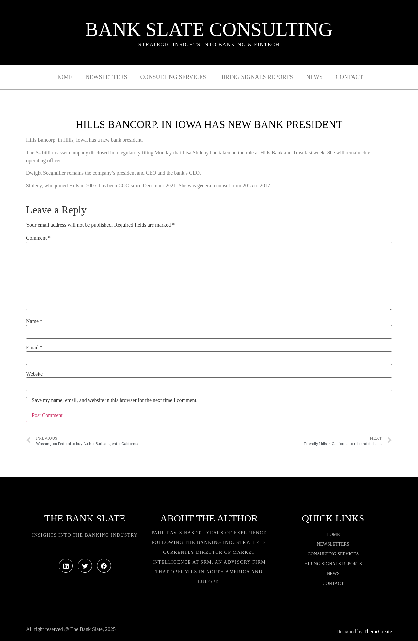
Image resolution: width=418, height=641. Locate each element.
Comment (38, 238)
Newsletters (106, 77)
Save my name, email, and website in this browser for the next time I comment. (115, 400)
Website (34, 374)
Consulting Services (173, 77)
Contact (349, 77)
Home (63, 77)
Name (34, 321)
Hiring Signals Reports (256, 77)
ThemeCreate (378, 631)
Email (34, 347)
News (314, 77)
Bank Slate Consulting (209, 29)
